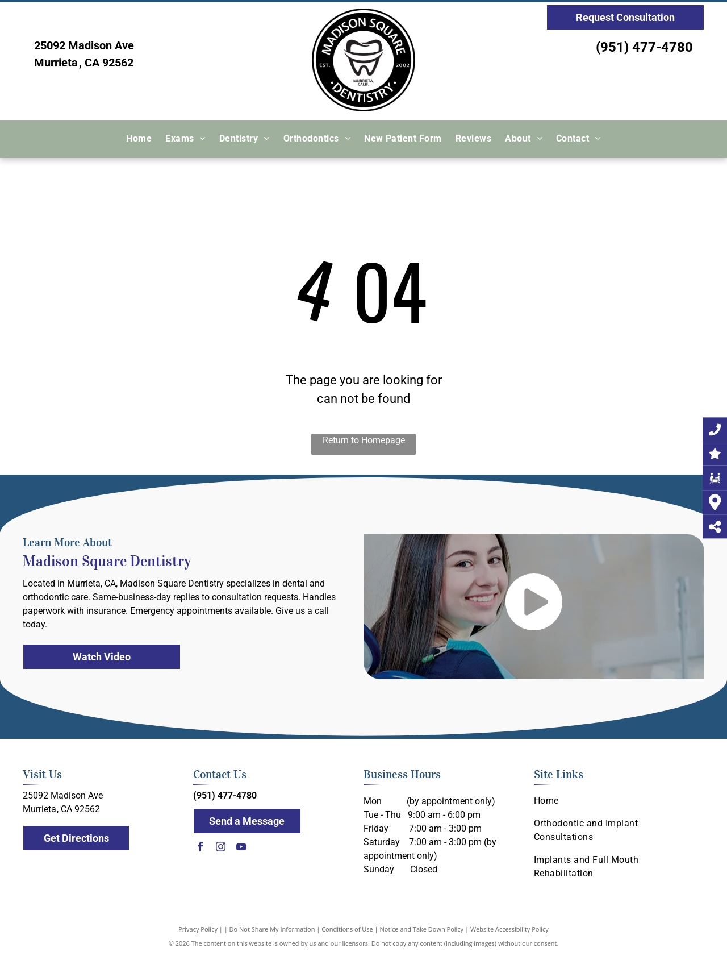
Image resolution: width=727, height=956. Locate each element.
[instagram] (221, 848)
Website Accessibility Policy (509, 929)
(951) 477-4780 (644, 47)
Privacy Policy (198, 929)
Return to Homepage (364, 440)
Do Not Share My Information (272, 929)
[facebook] (200, 848)
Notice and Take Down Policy (422, 929)
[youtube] (241, 848)
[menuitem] (138, 139)
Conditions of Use (347, 929)
